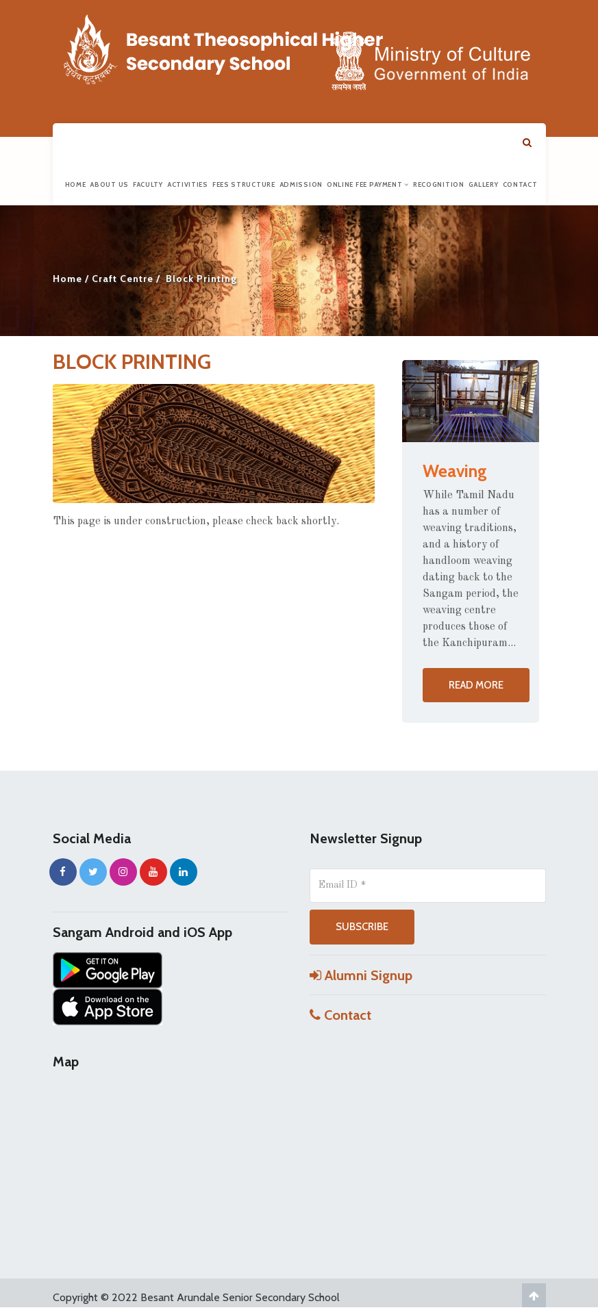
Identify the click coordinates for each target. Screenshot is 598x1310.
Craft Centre (122, 278)
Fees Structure (243, 184)
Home (75, 184)
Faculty (148, 184)
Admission (301, 184)
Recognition (438, 184)
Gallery (484, 184)
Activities (187, 184)
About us (109, 184)
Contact (520, 184)
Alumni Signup (361, 975)
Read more (476, 685)
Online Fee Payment (368, 184)
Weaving (455, 471)
